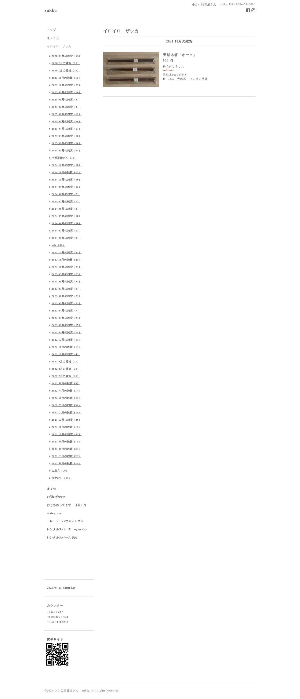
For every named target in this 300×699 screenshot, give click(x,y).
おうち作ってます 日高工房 (66, 505)
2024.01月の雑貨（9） (66, 237)
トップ (51, 30)
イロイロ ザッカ (59, 46)
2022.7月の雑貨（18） (66, 376)
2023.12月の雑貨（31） (67, 252)
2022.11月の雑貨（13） (66, 347)
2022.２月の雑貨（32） (66, 405)
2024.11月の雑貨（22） (66, 172)
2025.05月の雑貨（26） (67, 121)
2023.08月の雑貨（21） (67, 281)
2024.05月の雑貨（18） (67, 216)
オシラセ (53, 38)
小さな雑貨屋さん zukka (72, 690)
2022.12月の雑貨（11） (66, 339)
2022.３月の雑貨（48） (66, 397)
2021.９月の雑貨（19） (66, 441)
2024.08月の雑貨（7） (66, 194)
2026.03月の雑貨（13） (67, 55)
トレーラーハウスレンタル (65, 521)
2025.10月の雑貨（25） (67, 85)
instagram (54, 513)
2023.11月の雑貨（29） (66, 259)
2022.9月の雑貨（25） (66, 361)
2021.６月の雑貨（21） (66, 463)
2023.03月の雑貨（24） (67, 317)
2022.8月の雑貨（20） (66, 368)
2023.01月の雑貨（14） (67, 332)
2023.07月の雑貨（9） (66, 288)
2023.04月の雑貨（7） (66, 310)
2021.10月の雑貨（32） (67, 434)
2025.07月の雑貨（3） (66, 106)
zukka (51, 10)
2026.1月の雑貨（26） (66, 70)
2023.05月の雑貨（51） (67, 303)
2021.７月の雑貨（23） (66, 456)
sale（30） (58, 245)
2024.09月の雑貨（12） (67, 186)
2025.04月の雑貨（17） (67, 128)
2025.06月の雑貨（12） (67, 114)
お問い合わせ (56, 497)
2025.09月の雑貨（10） (67, 92)
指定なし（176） (62, 477)
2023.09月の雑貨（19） (67, 274)
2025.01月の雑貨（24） (67, 150)
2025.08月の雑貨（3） (66, 99)
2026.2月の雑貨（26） (66, 63)
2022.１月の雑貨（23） (66, 412)
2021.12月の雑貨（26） (67, 419)
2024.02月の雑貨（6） (66, 230)
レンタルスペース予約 (62, 537)
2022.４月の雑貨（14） (66, 390)
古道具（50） (60, 470)
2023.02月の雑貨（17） (67, 325)
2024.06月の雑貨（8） (66, 208)
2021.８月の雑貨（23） (66, 448)
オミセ (51, 488)
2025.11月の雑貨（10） (66, 77)
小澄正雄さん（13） (64, 157)
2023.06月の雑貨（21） (67, 296)
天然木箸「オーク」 (180, 55)
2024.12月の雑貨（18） (67, 165)
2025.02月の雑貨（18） (67, 143)
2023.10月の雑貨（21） (67, 266)
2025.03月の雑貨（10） (67, 135)
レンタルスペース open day (67, 529)
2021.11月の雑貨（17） (66, 427)
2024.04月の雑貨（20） (67, 223)
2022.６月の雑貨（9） (66, 383)
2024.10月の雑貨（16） (67, 179)
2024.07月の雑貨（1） (66, 201)
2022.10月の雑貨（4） (66, 354)
